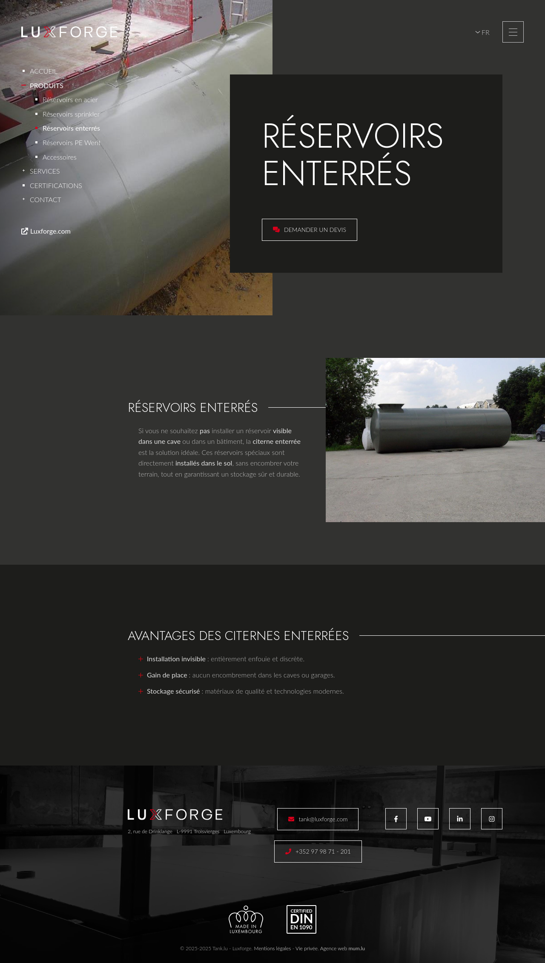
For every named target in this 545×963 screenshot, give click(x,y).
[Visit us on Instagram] (491, 818)
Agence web (333, 948)
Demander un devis (315, 229)
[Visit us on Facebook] (396, 818)
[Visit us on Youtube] (428, 818)
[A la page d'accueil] (69, 31)
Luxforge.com (50, 231)
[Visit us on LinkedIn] (459, 818)
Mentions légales (272, 948)
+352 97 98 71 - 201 (323, 851)
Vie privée (306, 948)
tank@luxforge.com (322, 819)
